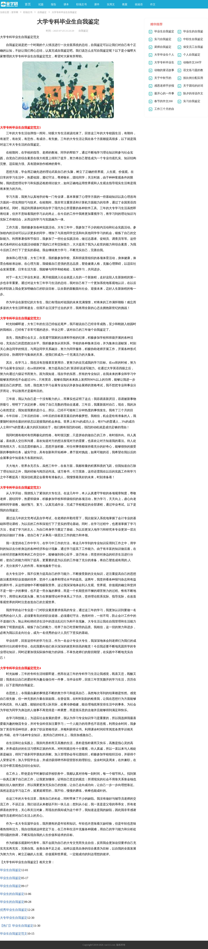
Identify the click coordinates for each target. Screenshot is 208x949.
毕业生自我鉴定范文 (13, 933)
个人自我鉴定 (191, 54)
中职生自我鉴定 (193, 39)
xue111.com (109, 945)
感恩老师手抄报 (164, 85)
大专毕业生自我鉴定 (13, 917)
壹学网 (14, 12)
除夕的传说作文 (193, 93)
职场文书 (27, 12)
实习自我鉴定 (162, 39)
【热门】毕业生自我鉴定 (16, 925)
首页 (28, 4)
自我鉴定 (42, 12)
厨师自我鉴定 (162, 46)
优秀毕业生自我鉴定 (13, 909)
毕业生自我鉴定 (10, 870)
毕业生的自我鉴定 (12, 893)
